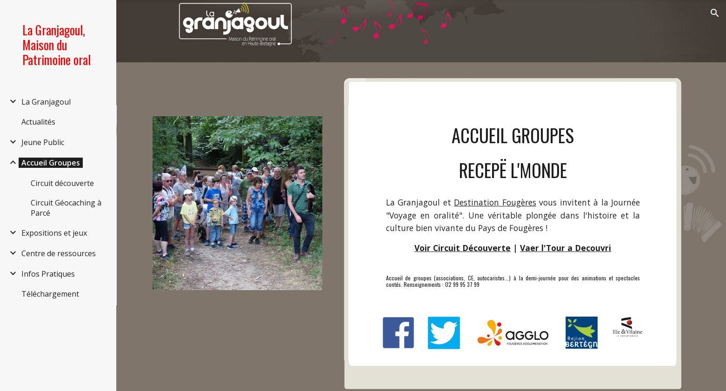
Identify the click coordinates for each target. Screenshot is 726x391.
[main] (513, 153)
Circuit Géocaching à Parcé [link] (66, 208)
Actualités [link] (38, 122)
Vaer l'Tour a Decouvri (565, 247)
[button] (715, 13)
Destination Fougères (495, 202)
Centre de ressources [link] (58, 253)
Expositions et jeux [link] (54, 233)
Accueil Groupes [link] (50, 163)
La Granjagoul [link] (46, 102)
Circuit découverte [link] (62, 183)
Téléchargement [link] (50, 294)
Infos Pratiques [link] (48, 274)
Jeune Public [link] (42, 142)
